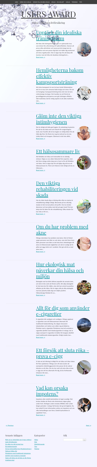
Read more (40, 57)
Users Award (48, 14)
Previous (9, 425)
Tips (80, 2)
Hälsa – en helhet (57, 2)
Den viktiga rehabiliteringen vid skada (57, 189)
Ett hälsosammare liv (58, 151)
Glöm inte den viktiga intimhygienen (58, 119)
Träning (75, 2)
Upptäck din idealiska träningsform (59, 35)
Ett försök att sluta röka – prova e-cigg (62, 353)
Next (88, 425)
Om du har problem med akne (62, 229)
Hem (16, 2)
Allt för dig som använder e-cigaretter (63, 311)
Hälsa (68, 2)
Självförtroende (39, 444)
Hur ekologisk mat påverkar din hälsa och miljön (60, 270)
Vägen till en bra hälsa (41, 2)
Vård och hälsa (25, 2)
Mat (35, 442)
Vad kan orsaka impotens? (52, 391)
